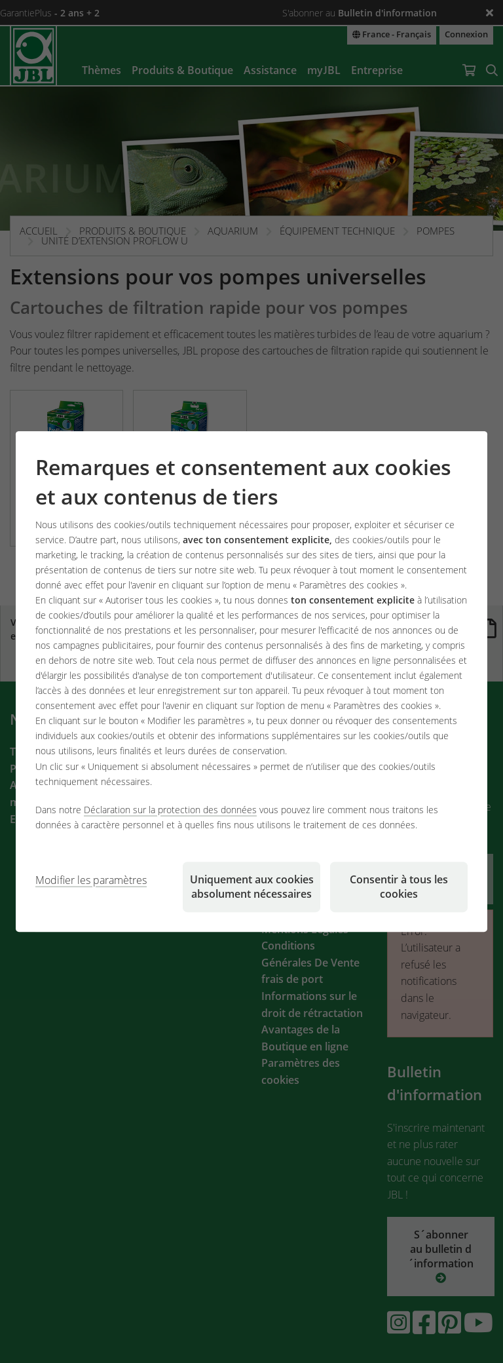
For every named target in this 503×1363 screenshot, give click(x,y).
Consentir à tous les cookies (399, 886)
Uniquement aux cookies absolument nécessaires (252, 886)
